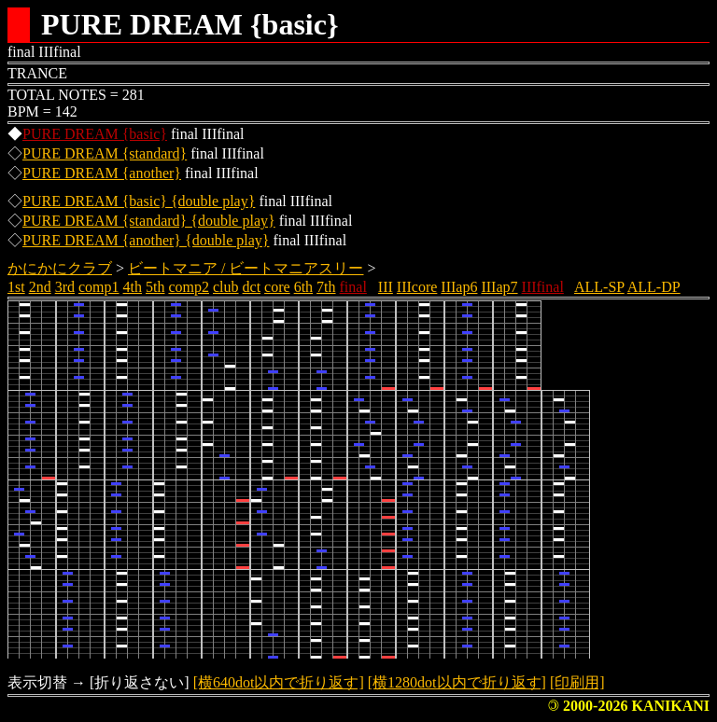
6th (303, 287)
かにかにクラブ (59, 268)
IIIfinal (543, 287)
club (226, 287)
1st (16, 287)
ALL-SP (599, 287)
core (277, 287)
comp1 (99, 287)
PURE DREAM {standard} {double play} (148, 221)
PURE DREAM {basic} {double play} (138, 201)
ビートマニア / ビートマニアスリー (245, 268)
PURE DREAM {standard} (104, 153)
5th (155, 287)
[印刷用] (577, 682)
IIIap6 (459, 287)
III (385, 287)
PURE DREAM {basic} (94, 134)
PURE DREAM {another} (101, 173)
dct (252, 287)
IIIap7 (499, 287)
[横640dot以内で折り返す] (278, 682)
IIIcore (417, 287)
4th (132, 287)
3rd (65, 287)
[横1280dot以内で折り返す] (457, 682)
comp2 (188, 287)
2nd (40, 287)
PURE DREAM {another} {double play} (145, 240)
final (353, 287)
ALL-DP (654, 287)
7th (325, 287)
